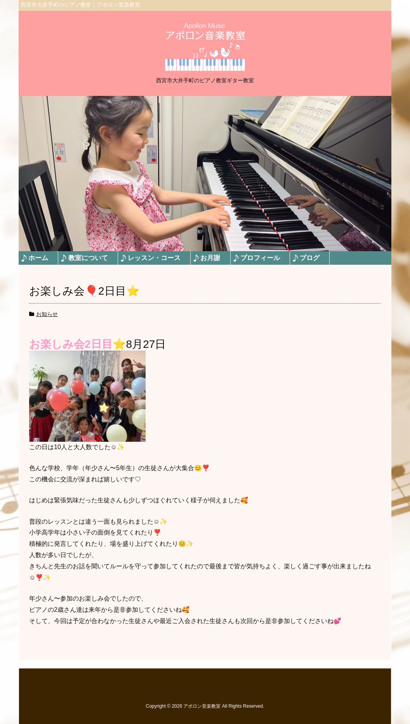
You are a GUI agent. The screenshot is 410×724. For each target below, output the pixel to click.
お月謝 (210, 258)
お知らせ (47, 314)
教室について (88, 258)
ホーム (38, 258)
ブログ (310, 258)
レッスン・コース (154, 258)
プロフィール (260, 258)
